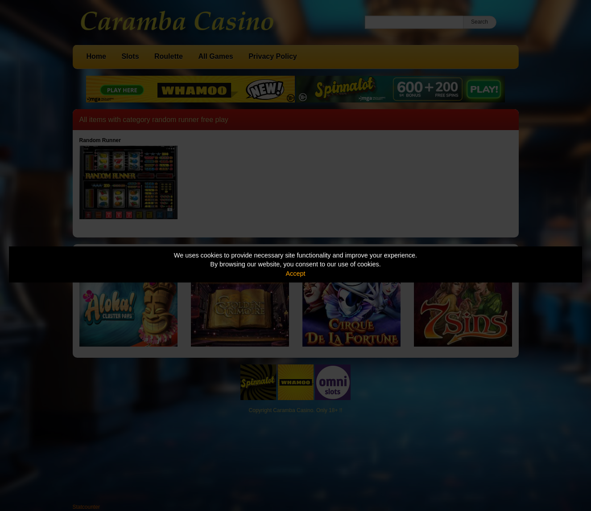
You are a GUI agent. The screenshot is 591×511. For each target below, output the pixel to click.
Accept (296, 273)
